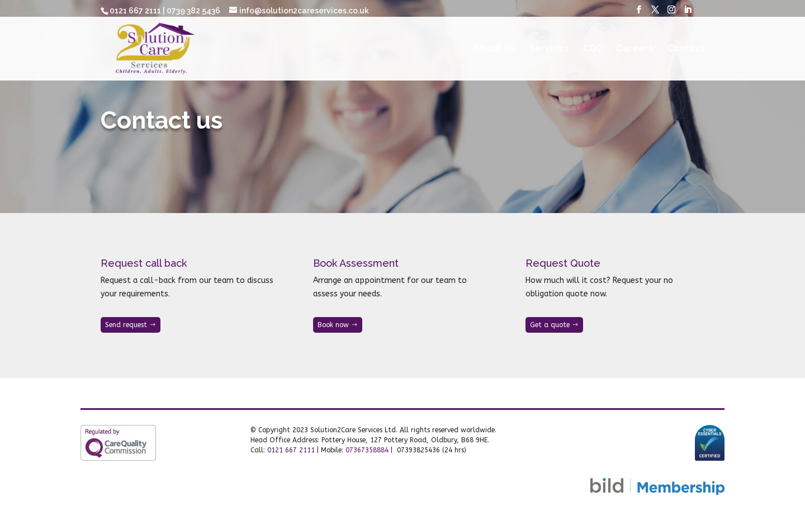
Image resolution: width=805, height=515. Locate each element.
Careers (635, 49)
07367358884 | (370, 450)
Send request (126, 325)
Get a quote (550, 325)
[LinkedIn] (688, 13)
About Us (494, 49)
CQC (593, 49)
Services (549, 49)
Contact (685, 49)
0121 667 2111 (291, 450)
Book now (333, 325)
